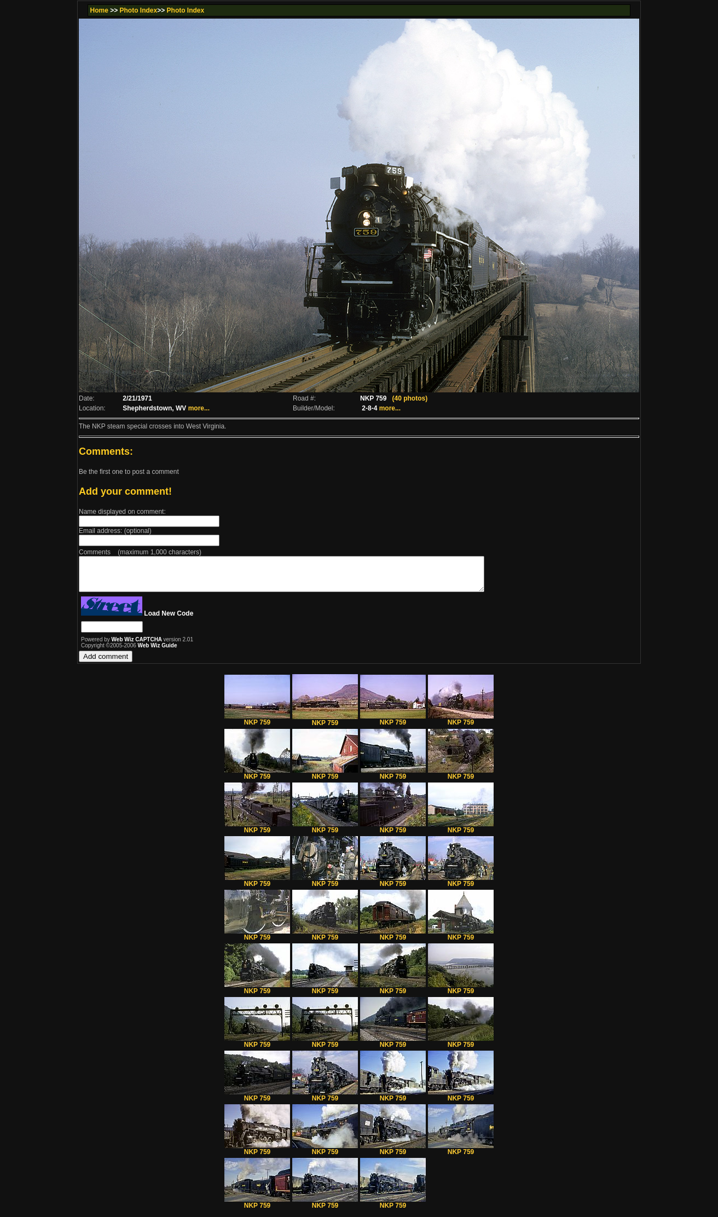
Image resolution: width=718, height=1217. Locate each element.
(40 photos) (409, 398)
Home (99, 10)
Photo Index (139, 10)
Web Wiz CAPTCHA (138, 646)
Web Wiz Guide (157, 652)
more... (199, 408)
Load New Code (168, 620)
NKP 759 (257, 726)
